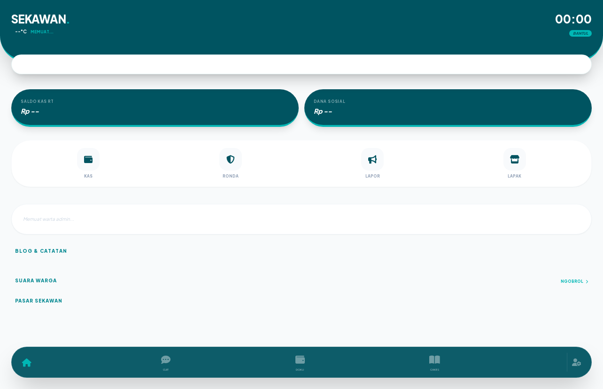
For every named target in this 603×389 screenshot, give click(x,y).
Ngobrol (574, 281)
